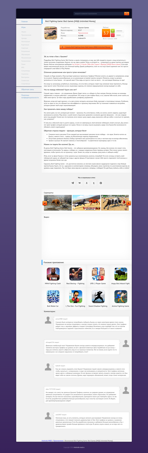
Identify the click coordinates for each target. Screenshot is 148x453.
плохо (116, 35)
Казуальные (25, 51)
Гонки (23, 64)
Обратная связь (26, 89)
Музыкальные (26, 58)
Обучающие (25, 54)
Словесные (25, 80)
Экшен (23, 32)
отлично (116, 31)
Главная (23, 21)
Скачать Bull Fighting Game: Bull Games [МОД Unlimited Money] (87, 47)
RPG (22, 67)
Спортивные (25, 84)
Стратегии (24, 74)
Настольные (25, 41)
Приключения (26, 35)
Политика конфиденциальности (28, 96)
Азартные (24, 48)
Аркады (24, 38)
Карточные (25, 45)
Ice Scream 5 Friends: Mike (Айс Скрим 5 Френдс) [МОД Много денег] (96, 64)
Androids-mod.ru (79, 447)
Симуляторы (25, 71)
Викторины (25, 77)
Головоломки (26, 61)
